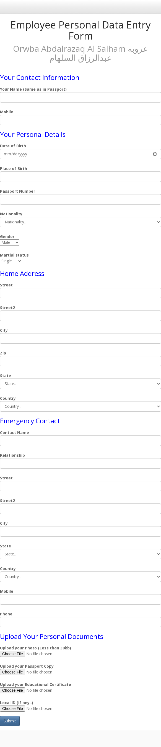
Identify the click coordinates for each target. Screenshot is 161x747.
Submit (10, 721)
